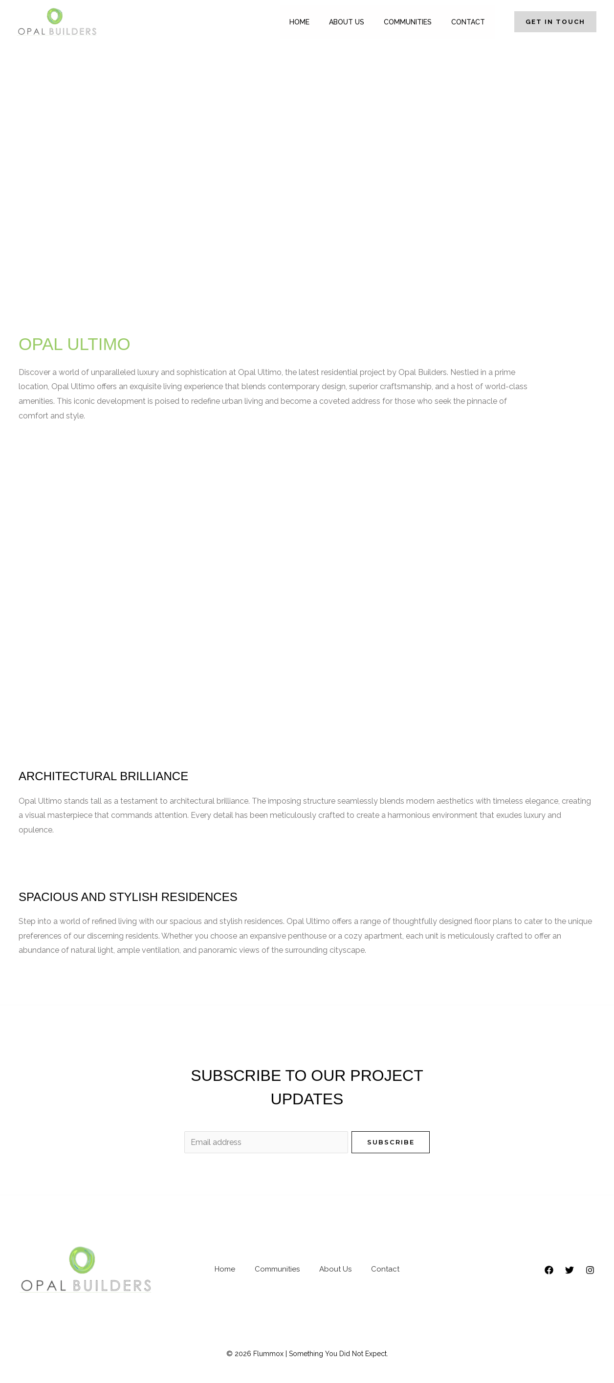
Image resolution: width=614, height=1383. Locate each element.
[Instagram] (590, 1270)
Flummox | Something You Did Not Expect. (320, 1354)
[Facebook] (549, 1270)
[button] (550, 21)
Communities (408, 22)
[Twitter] (569, 1270)
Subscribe (391, 1142)
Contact (468, 22)
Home (299, 22)
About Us (346, 22)
